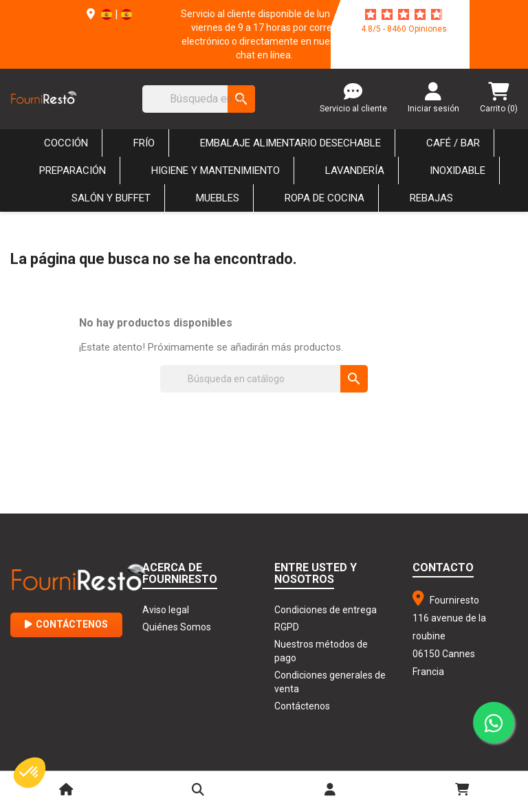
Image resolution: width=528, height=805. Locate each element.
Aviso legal (165, 609)
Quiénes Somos (176, 626)
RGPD (286, 626)
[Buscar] (198, 99)
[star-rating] (403, 14)
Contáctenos (66, 624)
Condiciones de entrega (325, 609)
